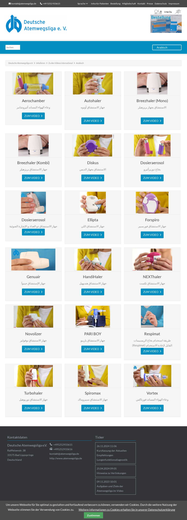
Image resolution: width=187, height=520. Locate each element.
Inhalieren (40, 63)
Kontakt (141, 3)
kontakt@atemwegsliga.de (23, 3)
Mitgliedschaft (129, 3)
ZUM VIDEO (32, 115)
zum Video (92, 120)
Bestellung (115, 3)
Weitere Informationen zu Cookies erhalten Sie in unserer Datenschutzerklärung (127, 509)
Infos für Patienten (100, 3)
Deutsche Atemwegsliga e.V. (20, 63)
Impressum (174, 3)
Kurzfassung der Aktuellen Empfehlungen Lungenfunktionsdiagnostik (112, 455)
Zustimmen (93, 515)
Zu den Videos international (60, 63)
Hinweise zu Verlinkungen (111, 473)
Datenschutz (161, 3)
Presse (150, 3)
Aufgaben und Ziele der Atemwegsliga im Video (110, 488)
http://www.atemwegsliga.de (66, 458)
